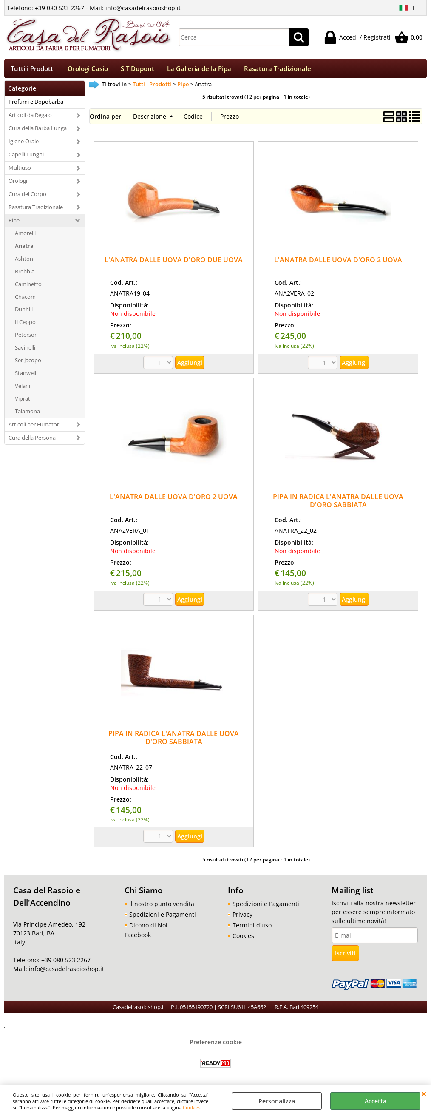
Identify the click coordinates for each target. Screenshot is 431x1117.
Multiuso (20, 170)
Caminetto (28, 286)
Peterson (26, 337)
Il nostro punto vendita (161, 907)
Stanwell (25, 376)
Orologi (18, 184)
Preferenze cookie (216, 1045)
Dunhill (24, 312)
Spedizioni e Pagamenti (162, 917)
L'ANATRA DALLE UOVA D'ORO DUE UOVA (174, 262)
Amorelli (25, 235)
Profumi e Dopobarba (36, 104)
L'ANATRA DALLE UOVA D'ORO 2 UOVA (338, 262)
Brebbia (24, 274)
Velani (22, 388)
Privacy (242, 917)
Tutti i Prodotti (33, 69)
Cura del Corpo (27, 197)
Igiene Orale (24, 144)
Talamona (27, 414)
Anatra (24, 248)
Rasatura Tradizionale (277, 69)
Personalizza (276, 1101)
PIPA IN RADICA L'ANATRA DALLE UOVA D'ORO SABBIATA (338, 503)
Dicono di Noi (148, 928)
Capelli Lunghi (26, 157)
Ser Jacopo (28, 363)
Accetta (375, 1101)
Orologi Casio (88, 69)
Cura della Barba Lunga (38, 131)
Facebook (138, 938)
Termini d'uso (252, 928)
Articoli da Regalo (30, 118)
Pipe (14, 223)
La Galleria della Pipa (199, 69)
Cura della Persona (32, 440)
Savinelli (25, 350)
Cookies (191, 1107)
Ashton (24, 261)
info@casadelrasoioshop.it (65, 972)
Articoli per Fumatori (34, 427)
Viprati (23, 401)
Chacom (25, 299)
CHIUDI (424, 1093)
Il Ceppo (25, 325)
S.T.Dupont (137, 69)
